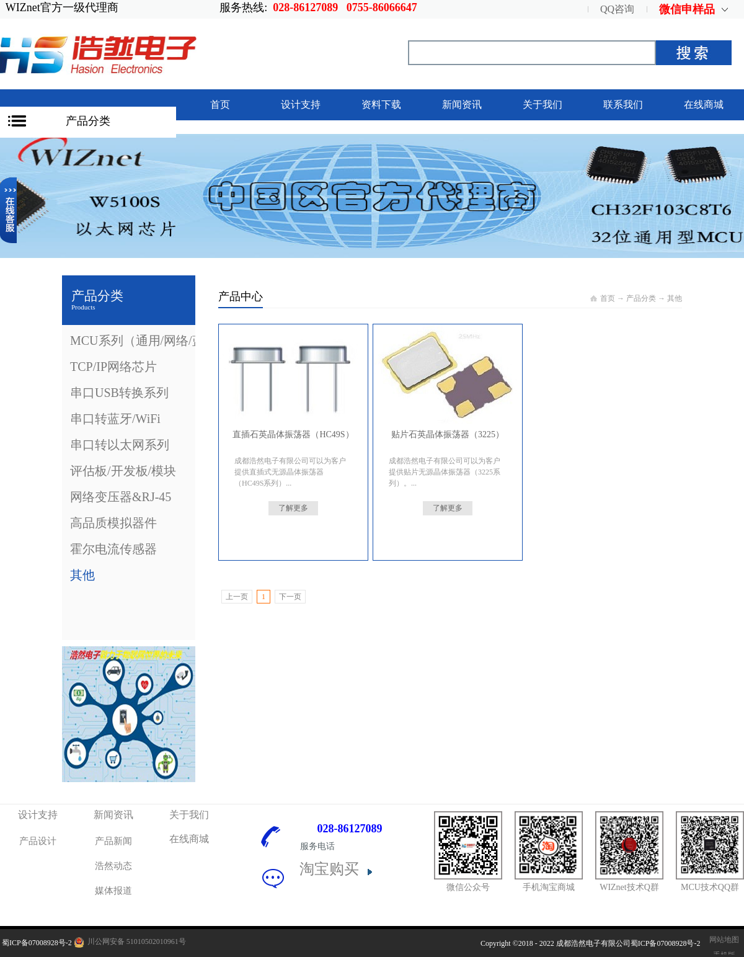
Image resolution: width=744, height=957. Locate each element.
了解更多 (293, 508)
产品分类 (88, 121)
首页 (220, 104)
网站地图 (722, 939)
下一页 (290, 596)
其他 (674, 298)
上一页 (237, 596)
